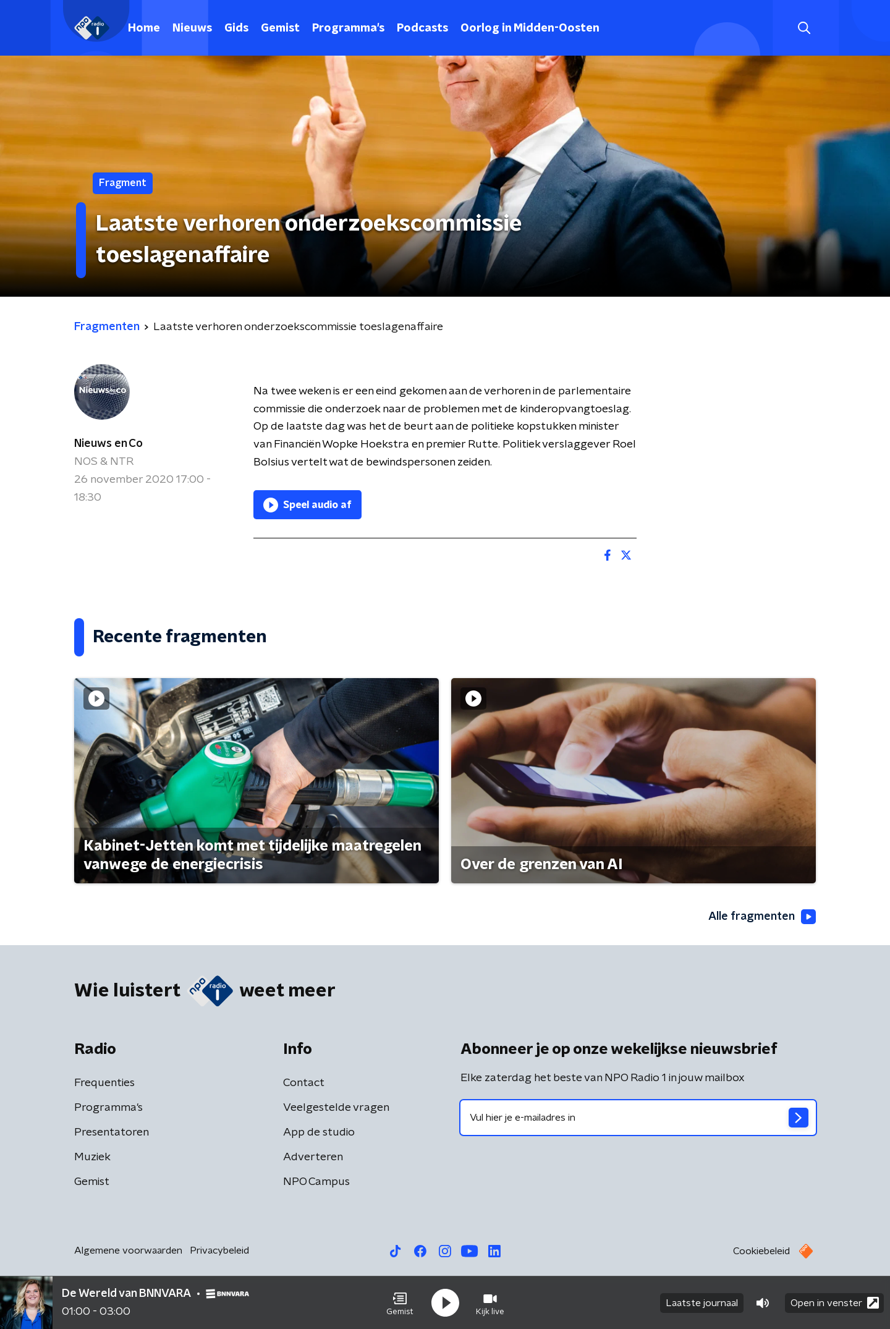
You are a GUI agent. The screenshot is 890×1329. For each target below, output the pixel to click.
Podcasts (422, 28)
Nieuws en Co (108, 443)
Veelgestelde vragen (336, 1107)
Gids (236, 28)
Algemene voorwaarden (128, 1250)
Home (144, 28)
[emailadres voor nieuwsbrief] (638, 1117)
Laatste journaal (702, 1303)
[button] (400, 1303)
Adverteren (313, 1157)
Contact (303, 1083)
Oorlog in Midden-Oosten (530, 28)
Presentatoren (111, 1132)
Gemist (280, 28)
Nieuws (192, 28)
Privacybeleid (219, 1250)
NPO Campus (316, 1181)
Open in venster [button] (834, 1303)
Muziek (92, 1157)
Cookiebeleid (761, 1251)
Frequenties (104, 1083)
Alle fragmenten (762, 916)
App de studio (319, 1132)
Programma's (348, 28)
